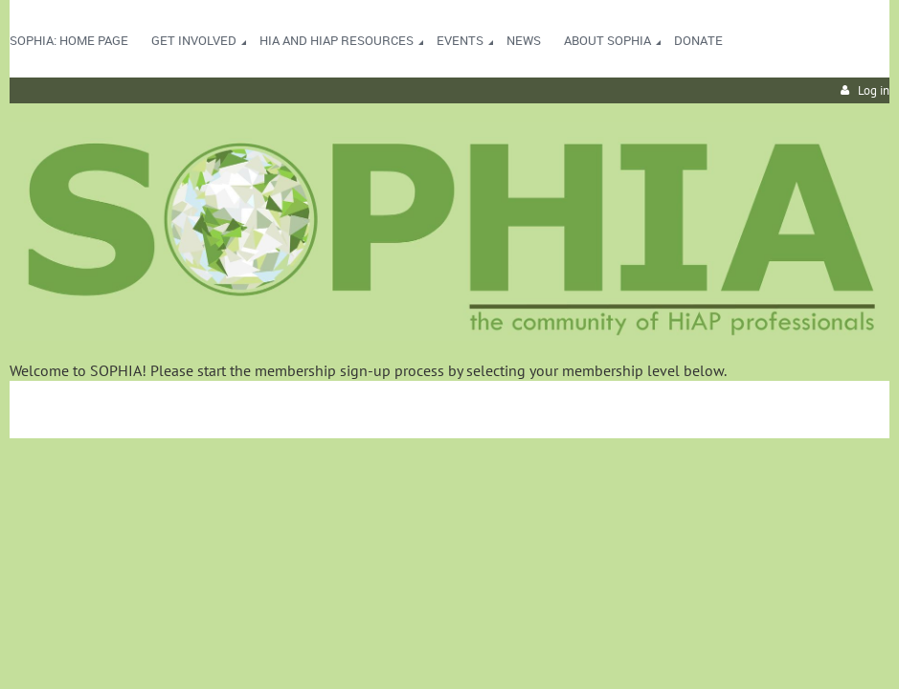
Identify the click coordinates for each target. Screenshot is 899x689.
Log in (873, 90)
